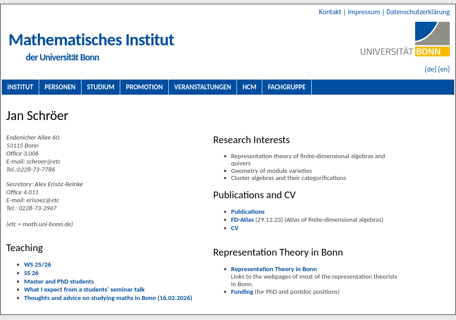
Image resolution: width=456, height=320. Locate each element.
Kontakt (331, 12)
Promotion (144, 87)
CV (235, 228)
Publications (248, 212)
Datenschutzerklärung (418, 12)
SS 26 (31, 273)
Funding (242, 292)
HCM (249, 87)
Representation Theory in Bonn (274, 269)
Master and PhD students (59, 281)
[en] (444, 69)
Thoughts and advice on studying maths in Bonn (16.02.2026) (108, 298)
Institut (20, 87)
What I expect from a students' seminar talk (84, 289)
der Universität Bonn (62, 57)
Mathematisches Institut (91, 39)
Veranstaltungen (202, 87)
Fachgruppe (286, 87)
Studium (100, 87)
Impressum (365, 12)
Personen (60, 87)
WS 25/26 (37, 264)
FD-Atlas (242, 220)
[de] (430, 69)
